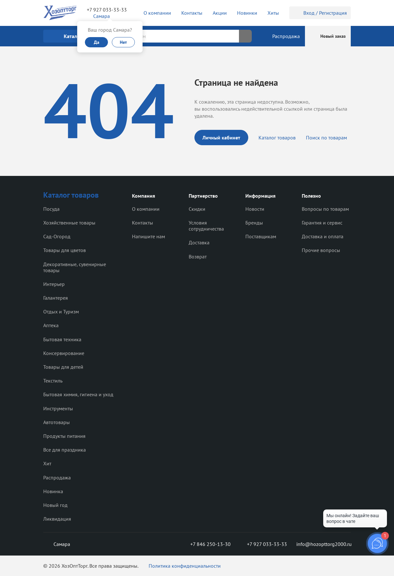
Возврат (198, 256)
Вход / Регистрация (320, 13)
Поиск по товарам (326, 137)
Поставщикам (260, 236)
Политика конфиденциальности (185, 566)
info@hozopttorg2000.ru (323, 544)
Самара (56, 544)
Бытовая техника (62, 339)
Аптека (51, 325)
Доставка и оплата (322, 236)
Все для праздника (64, 449)
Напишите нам (148, 236)
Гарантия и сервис (322, 222)
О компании (146, 209)
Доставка (199, 242)
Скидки (197, 209)
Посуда (51, 209)
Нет (123, 42)
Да (96, 42)
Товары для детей (63, 367)
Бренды (254, 222)
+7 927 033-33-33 (107, 9)
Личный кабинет (221, 137)
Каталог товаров (277, 137)
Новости (254, 209)
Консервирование (63, 353)
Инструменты (58, 408)
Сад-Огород (56, 236)
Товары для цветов (64, 250)
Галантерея (55, 298)
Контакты (142, 222)
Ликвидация (57, 519)
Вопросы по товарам (325, 209)
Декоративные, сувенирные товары (74, 267)
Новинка (53, 491)
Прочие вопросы (321, 250)
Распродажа (57, 477)
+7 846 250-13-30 (205, 544)
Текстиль (52, 380)
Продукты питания (64, 436)
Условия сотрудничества (206, 225)
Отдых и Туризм (61, 311)
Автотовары (56, 422)
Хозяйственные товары (69, 222)
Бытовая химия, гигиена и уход (78, 394)
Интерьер (54, 284)
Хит (47, 463)
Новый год (55, 505)
